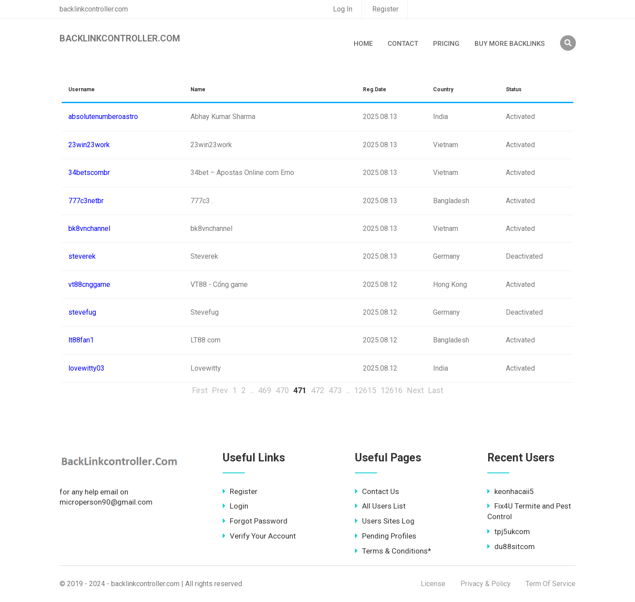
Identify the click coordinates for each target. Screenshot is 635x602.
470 (282, 390)
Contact (403, 44)
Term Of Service (550, 584)
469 (264, 390)
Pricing (446, 44)
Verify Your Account (259, 535)
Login (235, 506)
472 (317, 390)
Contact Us (377, 491)
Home (363, 44)
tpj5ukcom (508, 531)
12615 (365, 390)
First (200, 390)
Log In (342, 9)
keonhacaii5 (510, 491)
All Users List (380, 506)
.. (252, 390)
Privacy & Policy (485, 584)
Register (385, 9)
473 (335, 390)
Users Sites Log (385, 521)
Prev (220, 390)
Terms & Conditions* (393, 550)
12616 (392, 390)
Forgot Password (255, 521)
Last (435, 390)
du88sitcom (511, 546)
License (433, 584)
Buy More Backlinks (509, 44)
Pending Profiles (385, 535)
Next (415, 390)
